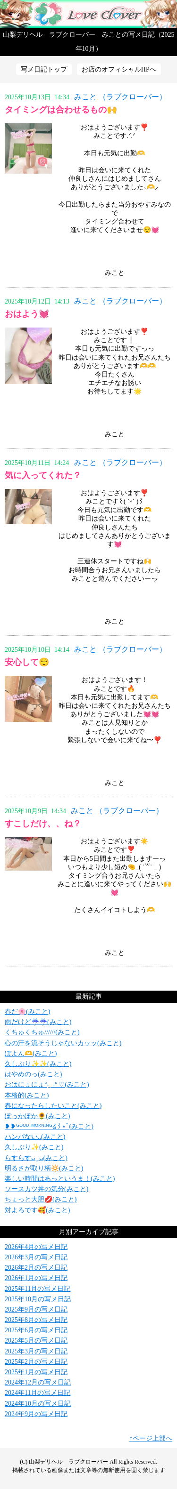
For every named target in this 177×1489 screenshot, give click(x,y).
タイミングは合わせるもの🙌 (61, 109)
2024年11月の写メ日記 (37, 1392)
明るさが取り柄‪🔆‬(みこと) (44, 1168)
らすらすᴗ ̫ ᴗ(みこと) (36, 1157)
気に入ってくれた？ (43, 475)
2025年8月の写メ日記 (36, 1319)
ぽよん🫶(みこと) (31, 1053)
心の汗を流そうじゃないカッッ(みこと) (63, 1043)
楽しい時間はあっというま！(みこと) (60, 1178)
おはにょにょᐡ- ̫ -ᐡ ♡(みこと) (47, 1084)
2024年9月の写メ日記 (36, 1413)
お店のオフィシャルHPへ (119, 69)
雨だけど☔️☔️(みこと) (38, 1021)
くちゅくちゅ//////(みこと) (42, 1032)
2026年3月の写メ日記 (36, 1257)
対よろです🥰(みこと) (37, 1210)
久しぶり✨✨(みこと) (38, 1063)
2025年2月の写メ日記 (36, 1361)
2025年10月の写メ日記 (38, 1299)
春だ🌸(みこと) (27, 1011)
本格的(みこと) (27, 1095)
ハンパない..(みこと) (35, 1136)
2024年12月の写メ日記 (38, 1382)
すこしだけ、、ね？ (43, 823)
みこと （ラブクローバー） (120, 97)
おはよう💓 (27, 314)
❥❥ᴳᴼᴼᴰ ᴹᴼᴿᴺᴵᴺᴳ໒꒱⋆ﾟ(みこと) (49, 1126)
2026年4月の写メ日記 (36, 1246)
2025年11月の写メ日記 (37, 1288)
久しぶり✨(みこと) (34, 1147)
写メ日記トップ (44, 69)
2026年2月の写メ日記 (36, 1267)
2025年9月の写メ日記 (36, 1309)
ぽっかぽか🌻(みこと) (37, 1116)
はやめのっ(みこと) (33, 1074)
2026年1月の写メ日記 (36, 1277)
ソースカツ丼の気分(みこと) (46, 1189)
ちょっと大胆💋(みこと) (40, 1199)
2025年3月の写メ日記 (36, 1351)
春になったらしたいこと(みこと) (53, 1105)
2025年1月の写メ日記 (36, 1372)
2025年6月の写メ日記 (36, 1330)
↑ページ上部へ (150, 1438)
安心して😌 (27, 662)
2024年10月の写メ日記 (38, 1403)
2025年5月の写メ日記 (36, 1340)
